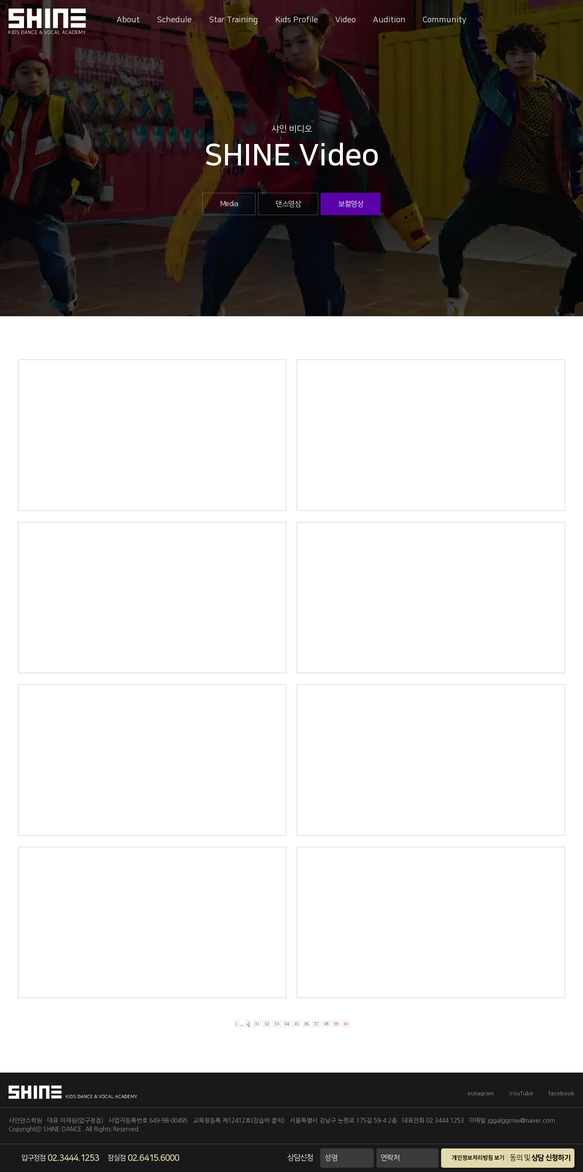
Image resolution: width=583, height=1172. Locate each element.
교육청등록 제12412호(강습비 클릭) (239, 1121)
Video (345, 19)
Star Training (233, 19)
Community (444, 19)
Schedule (174, 19)
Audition (389, 19)
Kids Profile (296, 19)
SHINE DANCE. (63, 1129)
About (128, 19)
